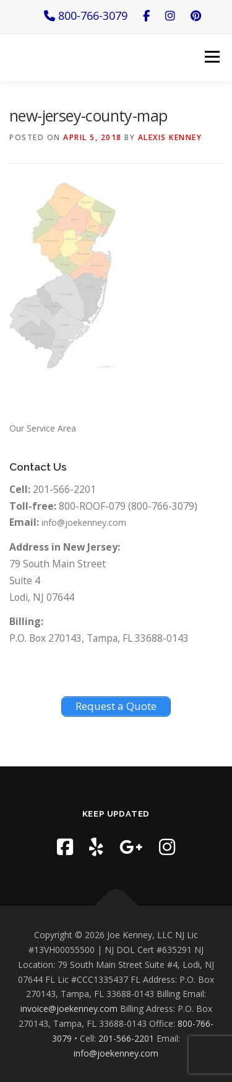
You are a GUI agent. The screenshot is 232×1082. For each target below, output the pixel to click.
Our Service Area (42, 428)
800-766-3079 (85, 15)
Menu (212, 57)
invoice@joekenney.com (69, 1008)
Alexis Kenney (170, 137)
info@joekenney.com (83, 522)
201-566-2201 (126, 1038)
